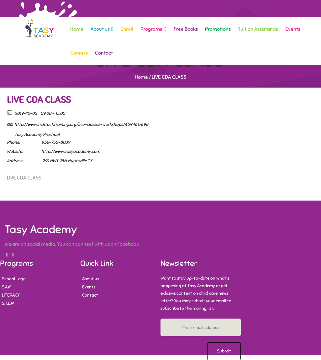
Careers (79, 53)
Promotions (218, 29)
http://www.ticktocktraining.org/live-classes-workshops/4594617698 (77, 123)
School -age (13, 279)
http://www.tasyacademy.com (70, 151)
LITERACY (11, 295)
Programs (153, 29)
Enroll (126, 29)
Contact (104, 53)
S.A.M (6, 287)
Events (292, 29)
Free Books (186, 29)
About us (102, 29)
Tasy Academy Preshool (37, 134)
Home (76, 29)
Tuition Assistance (258, 29)
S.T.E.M (8, 303)
